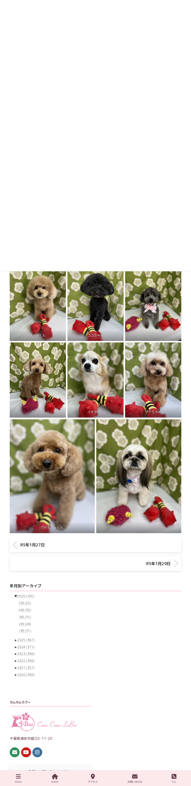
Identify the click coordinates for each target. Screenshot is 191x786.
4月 (25, 595)
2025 (26, 625)
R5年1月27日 (32, 545)
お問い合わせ (134, 779)
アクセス (93, 779)
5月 (25, 588)
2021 (26, 653)
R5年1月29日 (158, 545)
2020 (26, 660)
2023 (26, 639)
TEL (174, 779)
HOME (54, 779)
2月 (25, 609)
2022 (26, 646)
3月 (25, 602)
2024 (26, 632)
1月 (25, 616)
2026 (25, 581)
